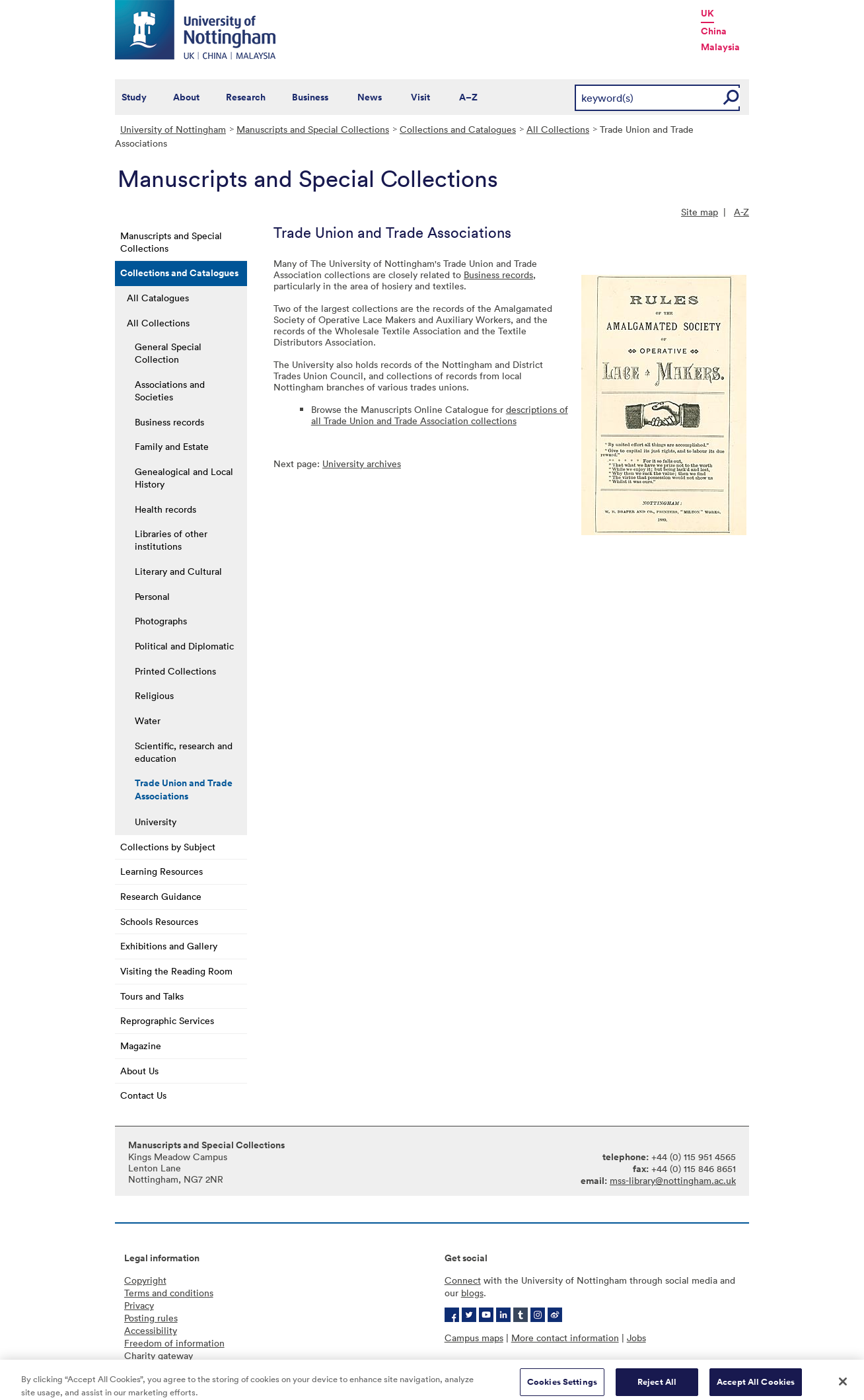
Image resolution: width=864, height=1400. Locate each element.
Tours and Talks (152, 996)
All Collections (557, 129)
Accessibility (150, 1330)
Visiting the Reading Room (176, 971)
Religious (154, 695)
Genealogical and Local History (184, 477)
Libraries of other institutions (171, 539)
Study (134, 97)
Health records (165, 509)
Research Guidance (160, 896)
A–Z (468, 97)
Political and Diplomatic (184, 646)
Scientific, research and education (184, 751)
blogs (472, 1292)
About (186, 97)
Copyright (145, 1280)
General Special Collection (168, 352)
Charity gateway (158, 1355)
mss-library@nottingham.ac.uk (673, 1180)
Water (148, 720)
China (714, 31)
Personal (152, 596)
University (155, 821)
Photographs (161, 620)
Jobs (636, 1337)
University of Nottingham (173, 129)
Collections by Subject (167, 846)
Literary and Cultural (178, 571)
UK (707, 13)
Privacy (139, 1305)
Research (246, 97)
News (369, 97)
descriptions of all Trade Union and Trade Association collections (439, 415)
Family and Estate (172, 446)
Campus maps (474, 1337)
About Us (139, 1070)
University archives (361, 463)
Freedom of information (174, 1343)
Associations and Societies (170, 390)
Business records (169, 422)
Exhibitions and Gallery (168, 945)
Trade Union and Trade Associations (184, 789)
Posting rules (151, 1317)
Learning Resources (161, 871)
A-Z (741, 211)
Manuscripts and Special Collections (312, 129)
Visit (420, 97)
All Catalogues (158, 297)
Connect (463, 1280)
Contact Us (143, 1095)
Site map (699, 211)
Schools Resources (159, 921)
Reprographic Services (167, 1020)
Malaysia (720, 47)
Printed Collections (175, 671)
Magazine (140, 1045)
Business (310, 97)
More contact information (565, 1337)
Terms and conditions (168, 1292)
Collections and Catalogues (458, 129)
